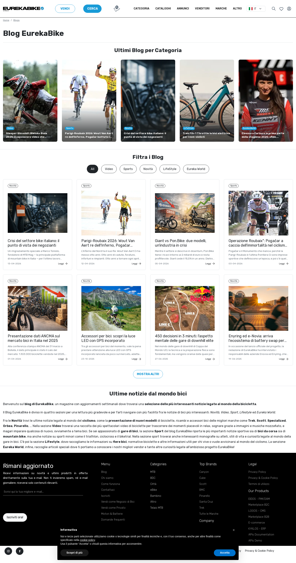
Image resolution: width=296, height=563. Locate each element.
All (92, 169)
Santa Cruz (206, 508)
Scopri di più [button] (74, 552)
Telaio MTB (156, 514)
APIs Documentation (261, 541)
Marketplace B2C (258, 511)
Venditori (202, 8)
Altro (237, 8)
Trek (201, 514)
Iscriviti (105, 502)
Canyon (204, 478)
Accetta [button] (225, 552)
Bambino (155, 502)
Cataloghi (163, 8)
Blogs (16, 20)
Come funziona (110, 490)
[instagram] (8, 557)
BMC (202, 496)
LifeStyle (169, 169)
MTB (152, 478)
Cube (202, 484)
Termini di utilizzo (258, 490)
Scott (203, 490)
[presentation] (25, 511)
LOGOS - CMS (257, 517)
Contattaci (108, 496)
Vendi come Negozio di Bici (117, 508)
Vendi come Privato (113, 514)
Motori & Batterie (112, 520)
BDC (152, 484)
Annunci (183, 8)
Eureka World (196, 169)
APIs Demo (255, 547)
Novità (148, 169)
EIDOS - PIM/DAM (259, 505)
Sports (128, 169)
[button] (234, 530)
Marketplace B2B (258, 523)
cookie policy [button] (87, 539)
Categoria (141, 8)
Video (109, 169)
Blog (104, 478)
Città (153, 490)
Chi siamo (107, 484)
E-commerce (256, 529)
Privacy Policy (257, 478)
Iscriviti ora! (15, 524)
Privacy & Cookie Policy (263, 484)
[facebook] (19, 557)
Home (6, 20)
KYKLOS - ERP (257, 535)
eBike (153, 496)
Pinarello (204, 502)
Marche (221, 8)
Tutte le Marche (208, 520)
